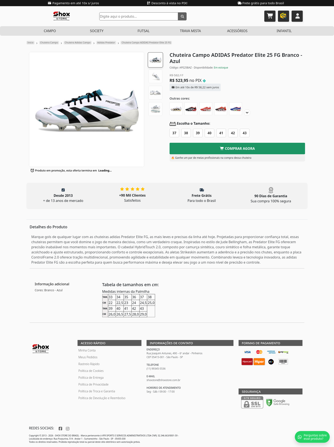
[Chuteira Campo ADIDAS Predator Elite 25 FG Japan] (235, 109)
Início (30, 42)
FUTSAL (144, 31)
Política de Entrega (91, 378)
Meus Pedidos (87, 357)
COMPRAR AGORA (237, 148)
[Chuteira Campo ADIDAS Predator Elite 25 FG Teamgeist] (176, 109)
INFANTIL (284, 31)
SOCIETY (97, 31)
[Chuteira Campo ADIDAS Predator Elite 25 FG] (221, 109)
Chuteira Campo (49, 42)
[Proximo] (247, 113)
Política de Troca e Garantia (96, 391)
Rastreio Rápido (88, 364)
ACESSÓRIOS (237, 31)
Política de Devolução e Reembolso (101, 398)
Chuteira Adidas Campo (78, 42)
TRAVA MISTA (190, 31)
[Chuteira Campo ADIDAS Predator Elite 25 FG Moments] (191, 109)
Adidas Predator (106, 42)
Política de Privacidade (93, 384)
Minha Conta (87, 350)
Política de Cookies (91, 371)
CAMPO (50, 31)
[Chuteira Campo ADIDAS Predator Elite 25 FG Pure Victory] (206, 109)
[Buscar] (182, 16)
